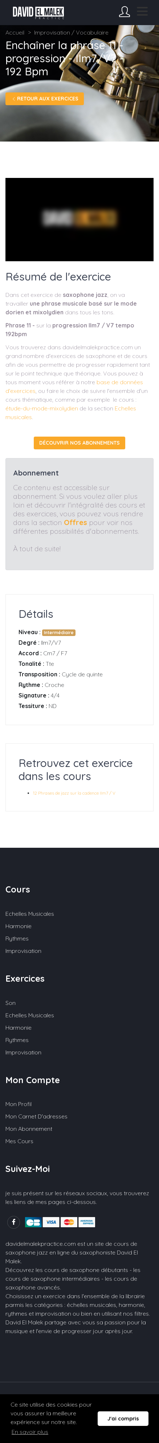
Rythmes (17, 938)
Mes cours (19, 1141)
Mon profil (18, 1104)
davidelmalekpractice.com (40, 1243)
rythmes (16, 1313)
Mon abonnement (28, 1128)
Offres (75, 522)
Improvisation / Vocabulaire (71, 32)
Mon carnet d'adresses (36, 1116)
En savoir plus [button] (30, 1431)
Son (10, 1002)
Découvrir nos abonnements (79, 443)
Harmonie (18, 926)
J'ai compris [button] (123, 1418)
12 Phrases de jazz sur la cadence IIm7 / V (74, 793)
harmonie (131, 1304)
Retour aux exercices (44, 98)
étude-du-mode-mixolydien (41, 408)
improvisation (53, 1313)
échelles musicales (91, 1304)
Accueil (14, 32)
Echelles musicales (29, 913)
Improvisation (23, 950)
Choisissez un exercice (35, 1296)
